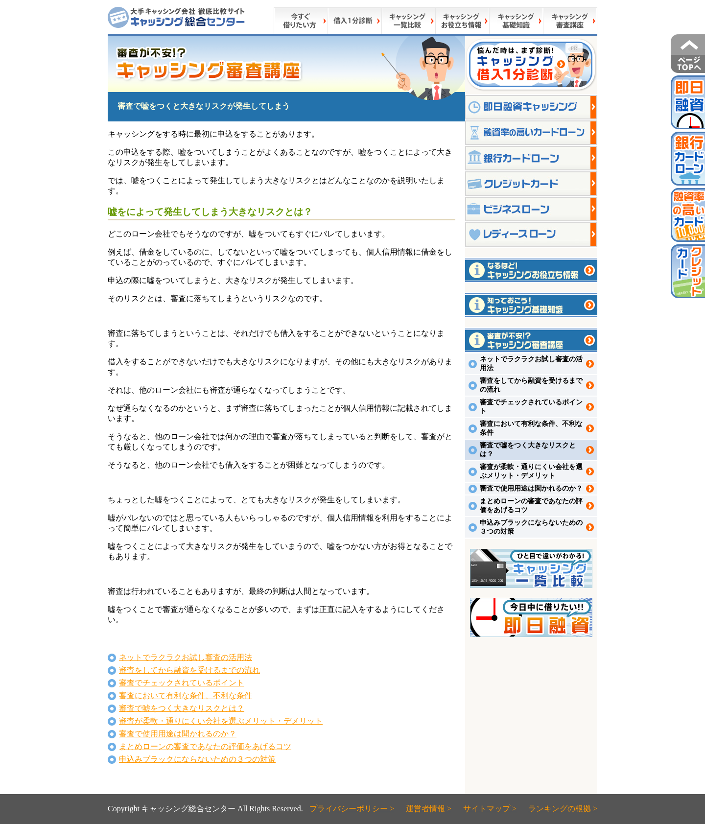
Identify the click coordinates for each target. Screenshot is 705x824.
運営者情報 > (428, 808)
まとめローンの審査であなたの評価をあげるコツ (205, 746)
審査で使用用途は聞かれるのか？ (177, 734)
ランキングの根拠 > (562, 808)
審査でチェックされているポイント (181, 683)
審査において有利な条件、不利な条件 (185, 695)
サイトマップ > (490, 808)
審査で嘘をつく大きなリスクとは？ (181, 708)
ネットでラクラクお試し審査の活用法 (185, 657)
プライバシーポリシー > (351, 808)
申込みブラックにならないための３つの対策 (197, 759)
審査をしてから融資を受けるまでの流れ (189, 670)
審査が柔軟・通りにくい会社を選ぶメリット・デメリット (221, 721)
